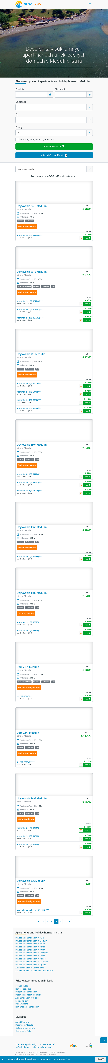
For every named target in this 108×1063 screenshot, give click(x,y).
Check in (19, 89)
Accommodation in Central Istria (29, 967)
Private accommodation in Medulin (31, 940)
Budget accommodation (26, 991)
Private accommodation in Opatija (30, 964)
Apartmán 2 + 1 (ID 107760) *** (30, 301)
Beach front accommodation (28, 994)
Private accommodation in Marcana (31, 961)
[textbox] (51, 107)
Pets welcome (21, 1003)
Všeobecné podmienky (26, 1044)
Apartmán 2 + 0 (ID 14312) (28, 836)
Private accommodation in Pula (29, 937)
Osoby (18, 127)
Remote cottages (23, 988)
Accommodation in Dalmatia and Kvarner (34, 970)
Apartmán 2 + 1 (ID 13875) (28, 622)
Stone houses (21, 985)
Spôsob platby (22, 1047)
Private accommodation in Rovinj (30, 943)
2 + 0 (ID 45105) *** (25, 696)
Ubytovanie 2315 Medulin (32, 272)
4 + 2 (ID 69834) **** (26, 762)
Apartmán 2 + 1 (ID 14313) (28, 844)
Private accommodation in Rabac (30, 958)
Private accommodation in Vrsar (30, 949)
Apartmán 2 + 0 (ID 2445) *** (29, 383)
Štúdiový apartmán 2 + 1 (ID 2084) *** (33, 910)
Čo (16, 114)
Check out (60, 89)
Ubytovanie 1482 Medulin (32, 593)
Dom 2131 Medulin (28, 667)
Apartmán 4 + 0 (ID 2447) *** (29, 400)
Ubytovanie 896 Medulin (31, 881)
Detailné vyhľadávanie (54, 155)
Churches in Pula (23, 1031)
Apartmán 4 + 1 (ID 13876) (28, 630)
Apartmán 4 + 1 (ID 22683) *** (29, 556)
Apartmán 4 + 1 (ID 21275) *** (29, 482)
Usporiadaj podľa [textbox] (26, 169)
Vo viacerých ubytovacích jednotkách (37, 139)
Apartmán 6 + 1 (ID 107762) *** (30, 309)
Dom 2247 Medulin (28, 732)
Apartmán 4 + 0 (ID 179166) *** (30, 235)
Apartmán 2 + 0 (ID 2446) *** (29, 392)
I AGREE (100, 1059)
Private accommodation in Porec (30, 946)
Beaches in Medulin (24, 1024)
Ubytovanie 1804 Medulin (32, 444)
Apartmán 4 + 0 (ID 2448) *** (29, 408)
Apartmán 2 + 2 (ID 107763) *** (30, 318)
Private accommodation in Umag (30, 955)
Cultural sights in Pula (25, 1028)
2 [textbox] (18, 132)
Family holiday (21, 1000)
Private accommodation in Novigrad (31, 952)
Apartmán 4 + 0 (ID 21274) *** (29, 474)
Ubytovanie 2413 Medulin (32, 206)
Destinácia (20, 101)
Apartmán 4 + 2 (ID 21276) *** (29, 490)
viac (87, 238)
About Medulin (22, 1022)
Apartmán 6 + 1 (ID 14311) (28, 828)
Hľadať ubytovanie (54, 146)
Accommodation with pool (27, 997)
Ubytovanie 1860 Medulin (32, 527)
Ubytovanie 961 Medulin (31, 354)
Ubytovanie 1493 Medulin (32, 798)
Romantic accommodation (27, 1006)
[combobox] (54, 107)
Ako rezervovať (47, 1044)
